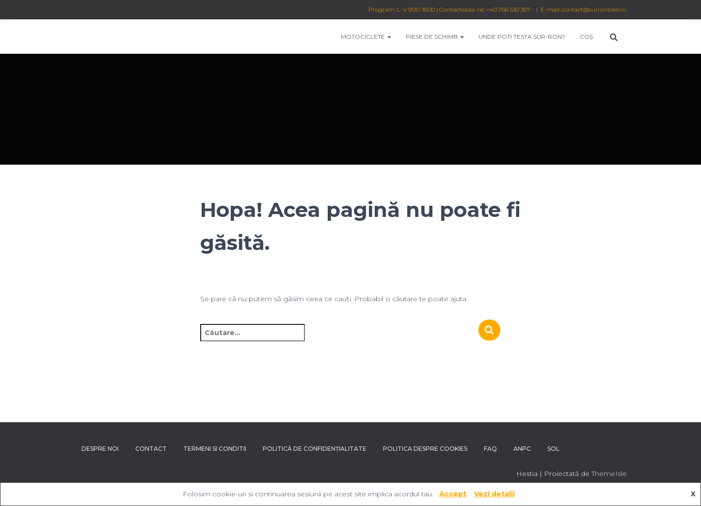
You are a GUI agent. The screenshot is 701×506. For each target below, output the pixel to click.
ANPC (522, 448)
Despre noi (100, 448)
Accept (452, 494)
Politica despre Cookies (425, 448)
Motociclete (366, 36)
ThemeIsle (609, 473)
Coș (586, 36)
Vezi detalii (494, 494)
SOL (553, 448)
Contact (151, 448)
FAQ (490, 448)
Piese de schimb (435, 36)
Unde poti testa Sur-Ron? (521, 36)
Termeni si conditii (214, 448)
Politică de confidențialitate (314, 448)
